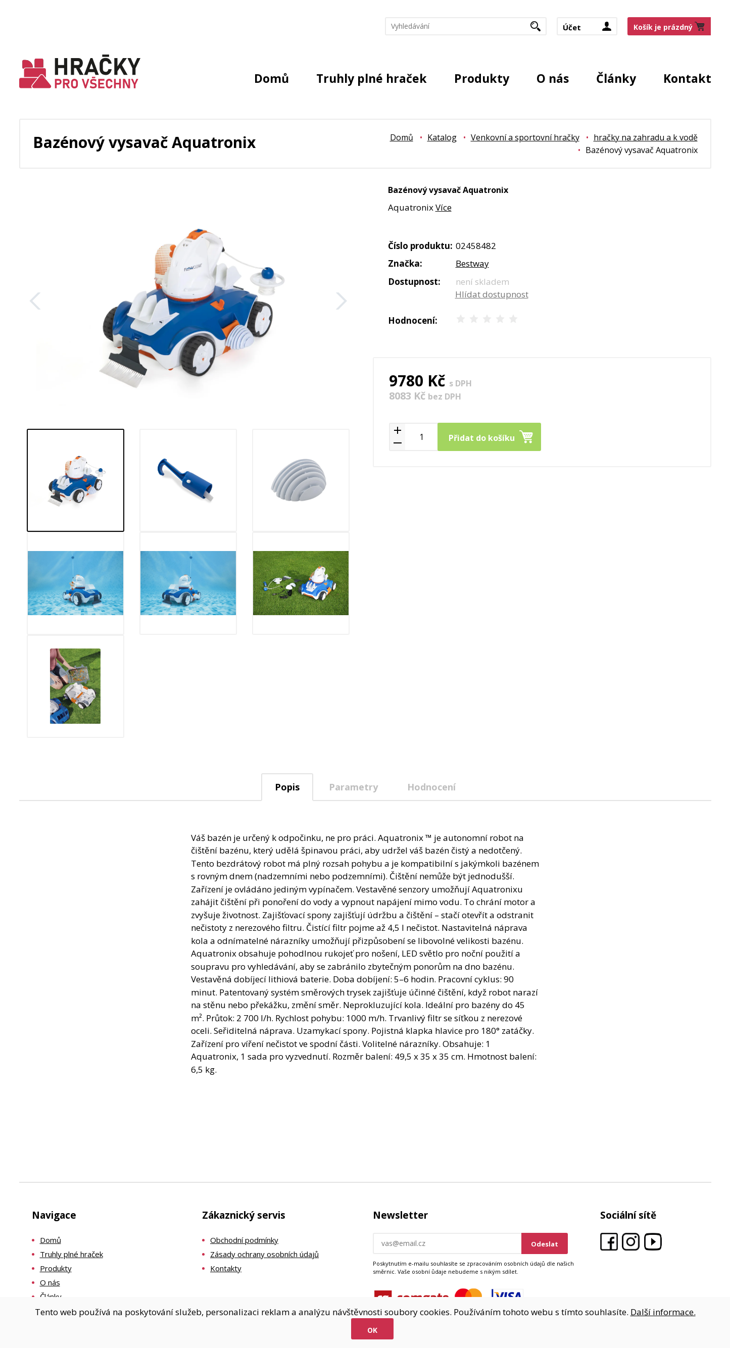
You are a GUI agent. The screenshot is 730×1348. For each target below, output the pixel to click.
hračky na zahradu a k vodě (646, 137)
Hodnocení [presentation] (431, 787)
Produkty (481, 78)
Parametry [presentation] (353, 787)
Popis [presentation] (287, 787)
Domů (271, 78)
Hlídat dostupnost (491, 294)
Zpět (35, 301)
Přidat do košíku (482, 437)
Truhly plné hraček (371, 78)
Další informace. (663, 1312)
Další (341, 301)
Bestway (472, 263)
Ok (372, 1330)
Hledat (539, 29)
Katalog (442, 137)
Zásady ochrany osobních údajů (264, 1254)
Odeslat (544, 1244)
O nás (553, 78)
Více (443, 207)
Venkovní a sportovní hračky (525, 137)
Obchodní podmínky (244, 1240)
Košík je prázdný (663, 27)
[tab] (287, 787)
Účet (572, 27)
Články (616, 78)
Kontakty (225, 1268)
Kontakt (687, 78)
